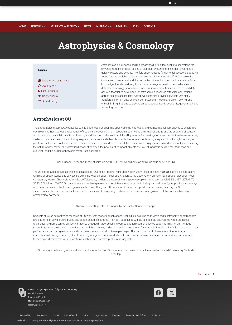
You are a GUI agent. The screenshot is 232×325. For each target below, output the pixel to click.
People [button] (121, 26)
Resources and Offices (136, 315)
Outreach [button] (102, 26)
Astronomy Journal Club (53, 80)
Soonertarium (48, 96)
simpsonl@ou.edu (97, 320)
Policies (86, 315)
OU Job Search (70, 315)
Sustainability (42, 315)
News (87, 26)
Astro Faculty (48, 101)
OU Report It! (157, 315)
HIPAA (56, 315)
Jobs (135, 26)
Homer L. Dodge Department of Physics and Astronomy (52, 289)
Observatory (47, 85)
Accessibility (25, 315)
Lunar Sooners (48, 90)
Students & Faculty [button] (63, 26)
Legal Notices (101, 315)
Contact (149, 26)
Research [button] (37, 26)
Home (22, 26)
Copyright (116, 315)
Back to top (206, 274)
